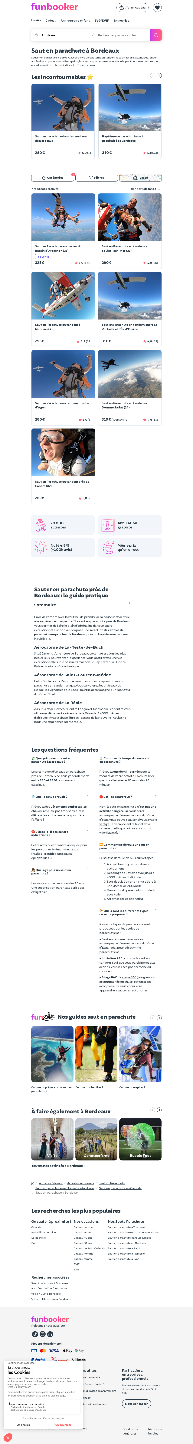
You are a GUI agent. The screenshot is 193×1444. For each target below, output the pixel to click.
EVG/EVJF (101, 20)
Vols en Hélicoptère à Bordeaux (51, 1299)
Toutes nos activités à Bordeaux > (58, 1165)
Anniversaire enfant (75, 20)
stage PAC (129, 977)
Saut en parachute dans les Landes (129, 1237)
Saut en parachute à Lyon (123, 1258)
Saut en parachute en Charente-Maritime (133, 1232)
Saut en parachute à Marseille (126, 1253)
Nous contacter (136, 1403)
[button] (157, 7)
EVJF (77, 1264)
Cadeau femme (83, 1258)
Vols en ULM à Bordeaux (46, 1293)
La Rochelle (38, 1237)
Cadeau (50, 20)
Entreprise (121, 20)
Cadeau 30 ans (83, 1232)
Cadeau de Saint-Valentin (90, 1248)
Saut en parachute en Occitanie (127, 1243)
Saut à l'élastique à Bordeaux (49, 1283)
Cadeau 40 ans (83, 1237)
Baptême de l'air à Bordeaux (49, 1288)
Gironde (36, 1227)
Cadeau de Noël (83, 1227)
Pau (33, 1243)
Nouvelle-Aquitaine (43, 1232)
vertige (104, 824)
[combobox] (65, 35)
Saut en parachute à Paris (124, 1248)
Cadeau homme (83, 1253)
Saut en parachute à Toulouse (126, 1227)
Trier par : (145, 189)
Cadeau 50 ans (83, 1243)
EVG (76, 1269)
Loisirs (36, 20)
